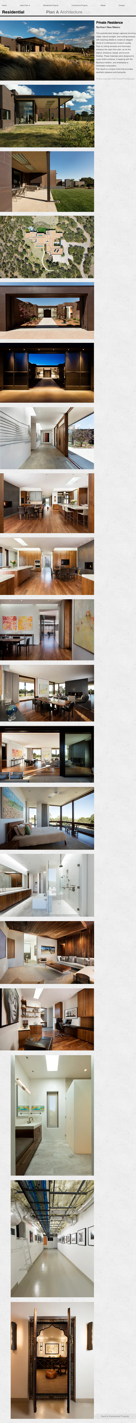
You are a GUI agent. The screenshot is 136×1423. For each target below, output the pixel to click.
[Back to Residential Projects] (115, 1416)
